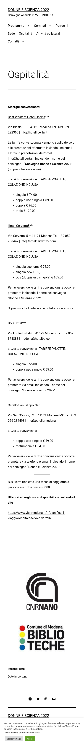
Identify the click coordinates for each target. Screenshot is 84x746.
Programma (16, 26)
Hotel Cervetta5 (19, 226)
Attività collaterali (48, 33)
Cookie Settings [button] (14, 739)
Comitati (40, 26)
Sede (11, 33)
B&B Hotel (15, 323)
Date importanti (17, 676)
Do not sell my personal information (22, 732)
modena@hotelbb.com (36, 338)
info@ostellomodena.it (42, 421)
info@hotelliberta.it (34, 132)
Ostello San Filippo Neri (24, 405)
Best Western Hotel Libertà (26, 117)
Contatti (13, 41)
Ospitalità (25, 33)
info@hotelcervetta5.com (38, 241)
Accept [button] (30, 739)
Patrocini (62, 26)
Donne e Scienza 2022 (28, 10)
